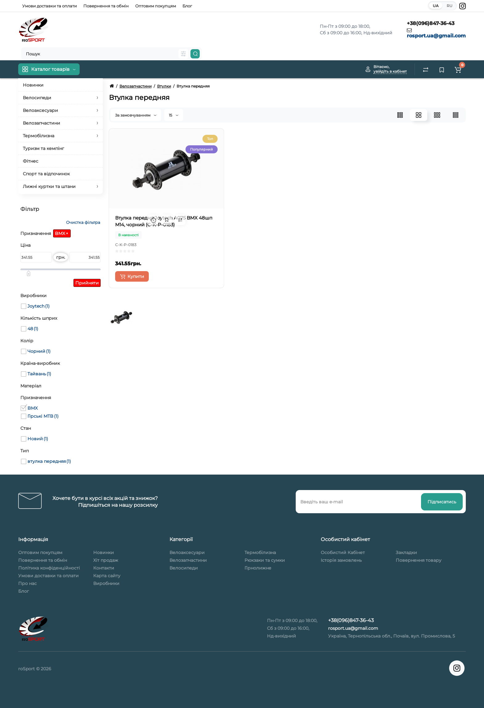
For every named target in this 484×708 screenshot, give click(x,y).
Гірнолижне (257, 568)
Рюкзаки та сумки (264, 560)
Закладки (406, 552)
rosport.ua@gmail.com (436, 36)
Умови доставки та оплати (49, 5)
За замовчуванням (135, 115)
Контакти (103, 568)
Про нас (27, 583)
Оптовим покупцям (155, 5)
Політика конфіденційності (49, 568)
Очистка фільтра (82, 222)
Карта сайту (106, 575)
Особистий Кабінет (343, 552)
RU (450, 5)
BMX (61, 233)
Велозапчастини (188, 560)
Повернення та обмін (106, 5)
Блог (187, 5)
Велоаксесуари (187, 552)
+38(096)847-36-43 (430, 23)
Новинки (103, 552)
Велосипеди (183, 568)
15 (173, 115)
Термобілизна (260, 552)
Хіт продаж (105, 560)
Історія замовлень (341, 560)
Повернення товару (418, 560)
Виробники (106, 583)
